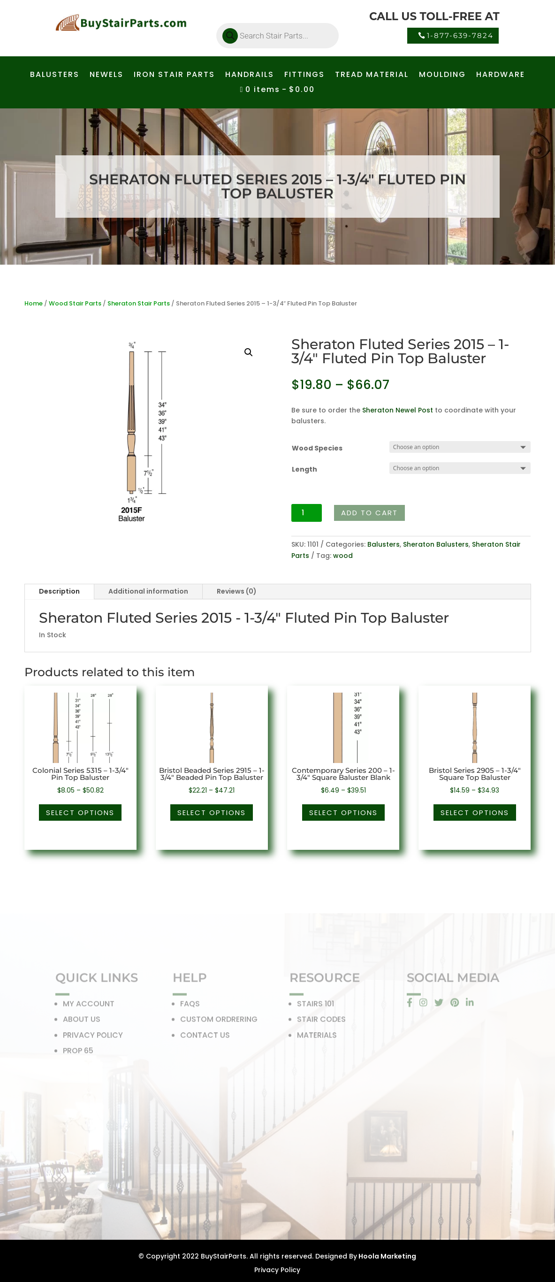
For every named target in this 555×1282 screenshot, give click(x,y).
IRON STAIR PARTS (174, 75)
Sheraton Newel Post (397, 410)
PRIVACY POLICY (93, 1037)
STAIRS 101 (315, 1005)
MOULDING (442, 75)
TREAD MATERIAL (372, 75)
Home (33, 303)
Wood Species (317, 448)
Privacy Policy (277, 1269)
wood (343, 555)
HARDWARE (500, 75)
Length (304, 469)
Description (59, 591)
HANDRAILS (249, 75)
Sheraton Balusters (436, 544)
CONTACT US (205, 1037)
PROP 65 (78, 1052)
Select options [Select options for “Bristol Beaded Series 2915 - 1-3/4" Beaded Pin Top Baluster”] (211, 812)
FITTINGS (304, 75)
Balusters (383, 544)
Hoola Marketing (386, 1256)
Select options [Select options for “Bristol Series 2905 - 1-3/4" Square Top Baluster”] (475, 812)
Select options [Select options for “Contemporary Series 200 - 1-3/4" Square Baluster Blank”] (343, 812)
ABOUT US (81, 1021)
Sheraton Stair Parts (138, 303)
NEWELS (106, 75)
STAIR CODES (321, 1021)
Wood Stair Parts (75, 303)
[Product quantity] (306, 513)
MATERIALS (317, 1037)
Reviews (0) (237, 591)
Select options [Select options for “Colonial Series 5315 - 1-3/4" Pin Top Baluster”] (80, 812)
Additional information (148, 591)
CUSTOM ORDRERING (219, 1021)
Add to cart (369, 513)
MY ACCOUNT (88, 1005)
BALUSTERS (54, 75)
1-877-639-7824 (460, 35)
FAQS (190, 1005)
